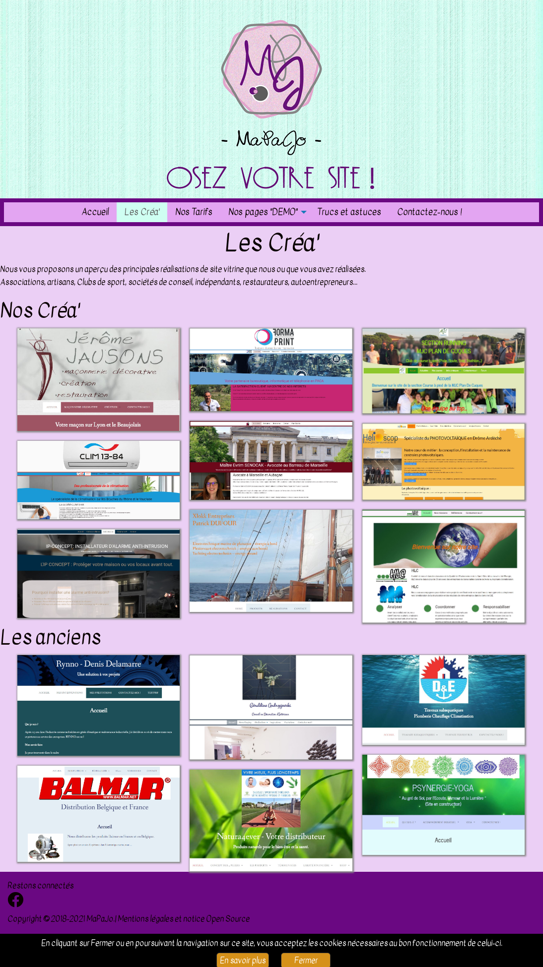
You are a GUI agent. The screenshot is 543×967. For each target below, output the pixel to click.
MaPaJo (99, 919)
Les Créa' (142, 211)
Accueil (95, 211)
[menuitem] (95, 212)
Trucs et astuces (349, 211)
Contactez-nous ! (429, 211)
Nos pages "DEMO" (262, 211)
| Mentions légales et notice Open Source (182, 919)
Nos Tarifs (193, 211)
